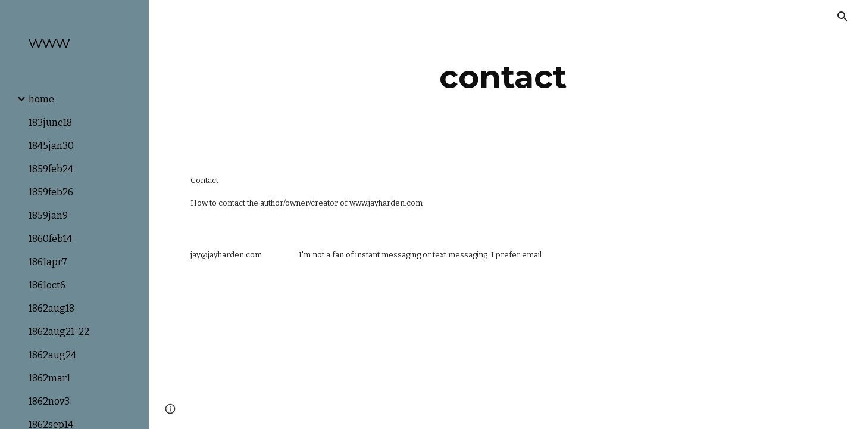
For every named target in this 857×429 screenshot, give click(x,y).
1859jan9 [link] (48, 215)
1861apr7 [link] (48, 262)
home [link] (41, 99)
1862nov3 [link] (49, 401)
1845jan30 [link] (51, 145)
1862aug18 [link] (51, 308)
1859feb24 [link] (51, 169)
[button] (842, 16)
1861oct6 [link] (47, 285)
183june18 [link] (50, 122)
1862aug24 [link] (52, 354)
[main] (503, 77)
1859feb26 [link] (51, 192)
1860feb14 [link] (50, 238)
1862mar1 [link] (49, 378)
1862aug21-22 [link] (59, 331)
